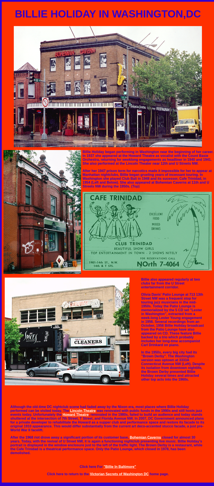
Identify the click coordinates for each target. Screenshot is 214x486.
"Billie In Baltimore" (120, 467)
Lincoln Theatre (83, 411)
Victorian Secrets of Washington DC (119, 474)
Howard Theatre (75, 414)
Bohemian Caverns (145, 437)
